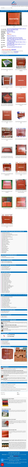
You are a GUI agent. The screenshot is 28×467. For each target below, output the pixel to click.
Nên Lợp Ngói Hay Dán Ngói (6, 409)
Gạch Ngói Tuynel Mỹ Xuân (6, 232)
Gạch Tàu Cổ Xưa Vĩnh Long (6, 269)
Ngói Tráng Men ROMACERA (6, 288)
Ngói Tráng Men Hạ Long (5, 277)
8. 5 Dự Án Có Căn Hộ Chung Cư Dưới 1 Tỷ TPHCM (8, 389)
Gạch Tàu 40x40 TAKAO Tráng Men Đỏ (21, 208)
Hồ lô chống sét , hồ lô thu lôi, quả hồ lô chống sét (9, 307)
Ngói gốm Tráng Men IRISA (6, 292)
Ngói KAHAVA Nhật (4, 249)
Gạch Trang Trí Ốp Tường (5, 302)
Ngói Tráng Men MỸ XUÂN (5, 273)
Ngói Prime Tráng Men (5, 243)
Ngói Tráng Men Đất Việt (5, 278)
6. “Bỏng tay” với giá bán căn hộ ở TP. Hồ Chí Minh (8, 386)
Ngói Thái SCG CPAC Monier (6, 242)
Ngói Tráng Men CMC (5, 283)
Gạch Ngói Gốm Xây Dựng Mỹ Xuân (7, 233)
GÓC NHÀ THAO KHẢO (4, 328)
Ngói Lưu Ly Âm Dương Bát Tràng (7, 261)
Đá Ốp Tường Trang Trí (5, 312)
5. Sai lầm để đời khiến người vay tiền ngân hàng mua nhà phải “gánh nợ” (11, 384)
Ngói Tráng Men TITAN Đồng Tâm (7, 281)
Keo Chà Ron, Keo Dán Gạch (6, 306)
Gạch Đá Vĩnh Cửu (4, 247)
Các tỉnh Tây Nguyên (5, 341)
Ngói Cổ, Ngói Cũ (4, 316)
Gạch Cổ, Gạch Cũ (4, 317)
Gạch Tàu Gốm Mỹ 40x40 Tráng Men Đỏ (21, 139)
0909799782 (12, 334)
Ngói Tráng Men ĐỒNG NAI (6, 276)
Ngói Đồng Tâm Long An (5, 241)
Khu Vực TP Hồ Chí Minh (5, 340)
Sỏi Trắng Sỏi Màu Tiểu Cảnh (6, 301)
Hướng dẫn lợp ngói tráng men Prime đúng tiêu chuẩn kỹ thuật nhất (12, 372)
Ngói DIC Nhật (4, 245)
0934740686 (11, 336)
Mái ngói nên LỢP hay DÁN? (5, 321)
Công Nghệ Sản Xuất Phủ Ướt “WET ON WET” (9, 419)
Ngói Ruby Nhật (4, 251)
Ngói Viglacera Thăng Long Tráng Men (7, 239)
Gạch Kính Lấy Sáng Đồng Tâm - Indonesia (8, 257)
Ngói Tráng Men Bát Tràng (6, 279)
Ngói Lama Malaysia (5, 246)
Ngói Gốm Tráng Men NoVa (6, 291)
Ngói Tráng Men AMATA (5, 290)
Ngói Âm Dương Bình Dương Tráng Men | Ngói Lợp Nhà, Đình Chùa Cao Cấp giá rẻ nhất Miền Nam (14, 440)
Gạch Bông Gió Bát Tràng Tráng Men (7, 296)
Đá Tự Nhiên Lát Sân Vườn (5, 311)
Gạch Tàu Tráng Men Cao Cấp (21, 10)
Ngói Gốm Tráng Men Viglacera (6, 280)
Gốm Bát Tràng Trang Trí (5, 305)
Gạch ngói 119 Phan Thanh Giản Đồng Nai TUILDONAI (9, 234)
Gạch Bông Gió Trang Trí (5, 304)
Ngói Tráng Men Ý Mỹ (5, 289)
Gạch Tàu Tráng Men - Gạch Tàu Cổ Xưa (8, 10)
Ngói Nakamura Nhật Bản (5, 244)
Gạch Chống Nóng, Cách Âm (6, 266)
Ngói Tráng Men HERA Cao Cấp (6, 282)
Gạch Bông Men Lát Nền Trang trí (7, 303)
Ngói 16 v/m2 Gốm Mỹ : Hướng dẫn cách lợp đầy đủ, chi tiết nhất (11, 368)
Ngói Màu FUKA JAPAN (5, 250)
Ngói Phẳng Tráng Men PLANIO (6, 274)
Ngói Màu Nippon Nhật (5, 248)
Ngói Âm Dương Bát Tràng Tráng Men (8, 398)
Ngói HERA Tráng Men (5, 240)
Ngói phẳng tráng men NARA (6, 275)
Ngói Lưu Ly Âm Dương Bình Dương (7, 262)
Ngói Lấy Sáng (4, 256)
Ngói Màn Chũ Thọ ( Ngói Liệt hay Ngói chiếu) (9, 429)
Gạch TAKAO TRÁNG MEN (7, 208)
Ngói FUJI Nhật (4, 252)
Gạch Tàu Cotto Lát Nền (5, 267)
